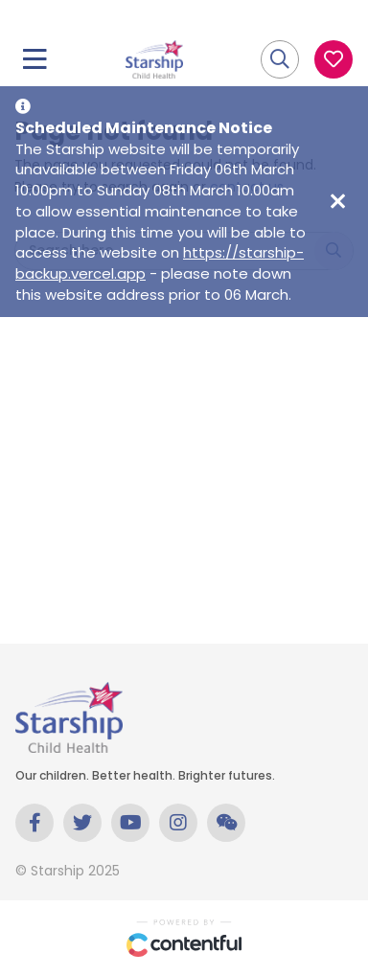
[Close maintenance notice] (337, 201)
